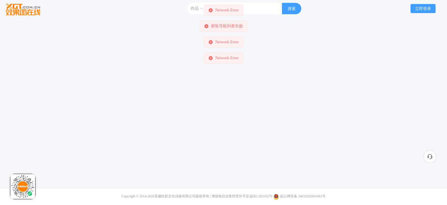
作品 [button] (197, 9)
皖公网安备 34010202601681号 (303, 196)
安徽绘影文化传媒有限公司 (175, 196)
